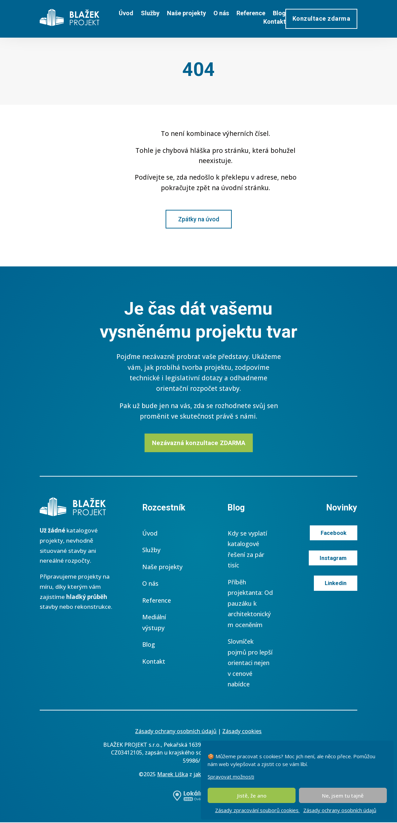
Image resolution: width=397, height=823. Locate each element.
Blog (279, 13)
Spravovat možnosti (231, 776)
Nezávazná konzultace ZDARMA (198, 443)
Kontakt (274, 21)
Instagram (332, 559)
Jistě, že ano (251, 795)
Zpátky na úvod (198, 219)
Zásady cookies (242, 732)
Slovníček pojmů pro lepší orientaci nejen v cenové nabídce (250, 663)
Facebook (333, 533)
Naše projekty (186, 13)
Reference (251, 13)
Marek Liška (172, 775)
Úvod (126, 13)
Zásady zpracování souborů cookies (257, 810)
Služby (150, 13)
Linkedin (335, 584)
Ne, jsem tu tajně (343, 795)
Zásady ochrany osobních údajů (339, 810)
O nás (221, 13)
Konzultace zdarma (321, 18)
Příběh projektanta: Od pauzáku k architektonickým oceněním (250, 604)
